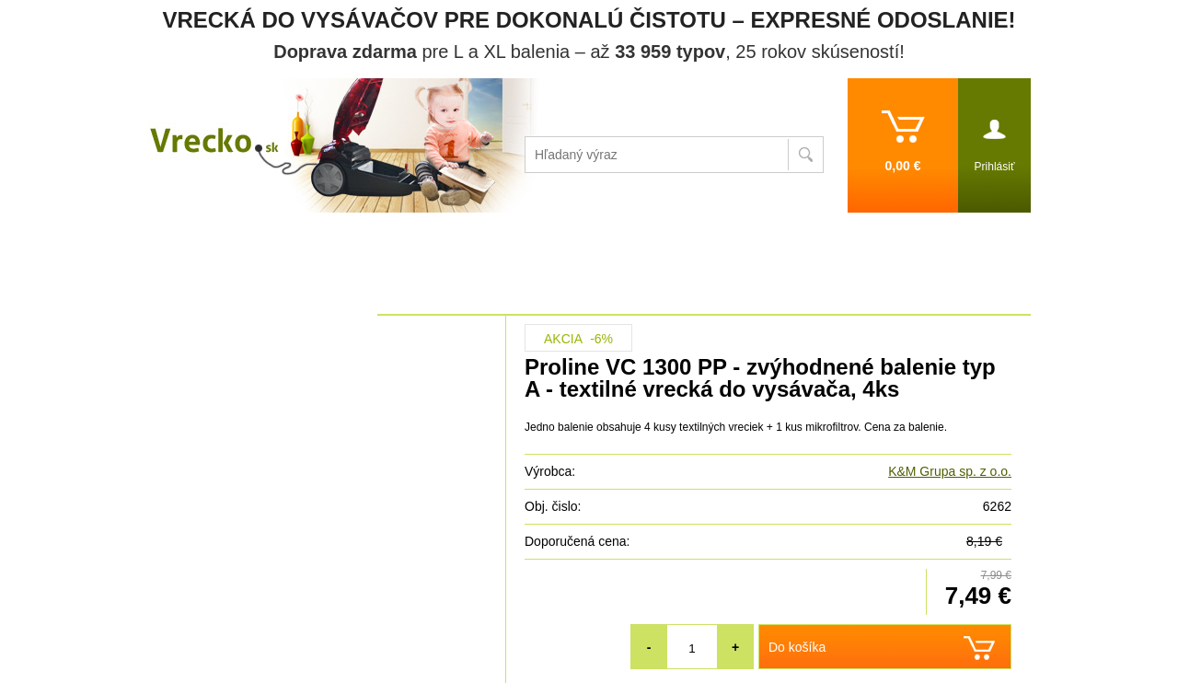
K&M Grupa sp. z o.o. (949, 471)
